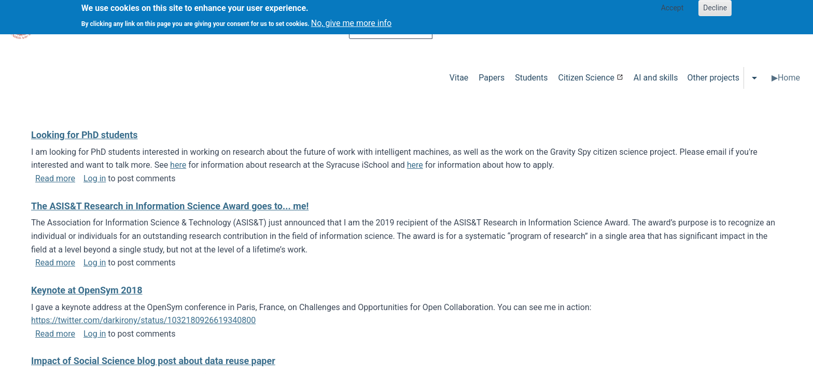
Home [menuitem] (789, 78)
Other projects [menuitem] (713, 78)
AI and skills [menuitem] (656, 78)
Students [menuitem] (531, 78)
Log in (94, 178)
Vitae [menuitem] (459, 78)
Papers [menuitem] (491, 78)
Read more (55, 178)
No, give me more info (351, 20)
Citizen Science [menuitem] (586, 78)
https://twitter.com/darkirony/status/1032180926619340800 (143, 320)
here (178, 165)
